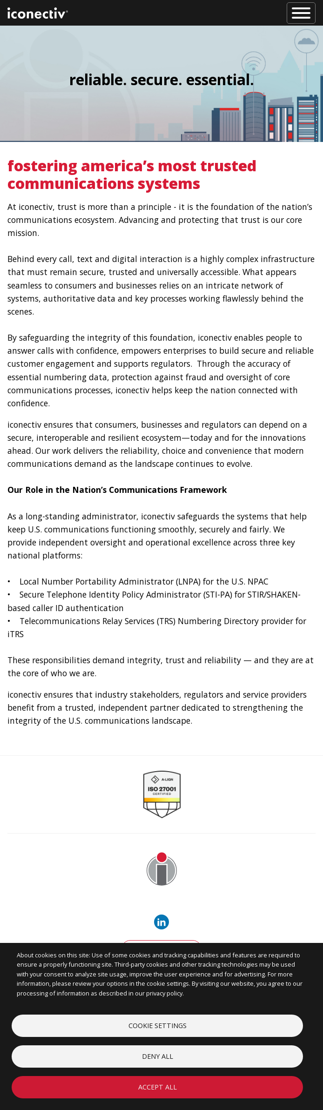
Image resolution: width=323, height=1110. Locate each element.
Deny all (157, 1056)
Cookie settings (157, 1025)
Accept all (157, 1087)
